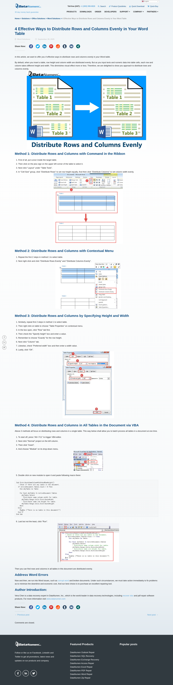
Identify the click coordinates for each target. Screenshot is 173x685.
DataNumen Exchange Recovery (84, 660)
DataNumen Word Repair (81, 674)
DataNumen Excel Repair (81, 667)
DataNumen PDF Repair (81, 670)
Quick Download (136, 6)
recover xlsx (128, 596)
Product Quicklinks (117, 6)
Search (102, 6)
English (145, 1)
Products (72, 12)
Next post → (152, 615)
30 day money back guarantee (27, 12)
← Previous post (22, 615)
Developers (110, 12)
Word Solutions (53, 18)
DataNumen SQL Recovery (82, 656)
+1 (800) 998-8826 (88, 6)
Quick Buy (153, 6)
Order (98, 12)
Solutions (26, 18)
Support (125, 12)
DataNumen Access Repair (82, 663)
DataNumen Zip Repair (80, 678)
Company (138, 12)
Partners (152, 12)
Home (17, 18)
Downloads (86, 12)
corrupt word (63, 580)
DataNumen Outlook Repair (82, 652)
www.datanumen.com (55, 599)
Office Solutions (38, 18)
